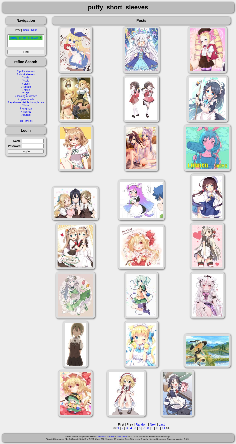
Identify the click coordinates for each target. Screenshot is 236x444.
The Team (122, 436)
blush (27, 83)
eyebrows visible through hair (27, 102)
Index (25, 30)
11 (163, 428)
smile (27, 90)
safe (26, 77)
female (27, 86)
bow (26, 105)
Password (14, 146)
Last (161, 424)
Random (141, 424)
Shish (112, 436)
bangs (26, 114)
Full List (23, 121)
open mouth (27, 99)
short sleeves (27, 74)
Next (33, 30)
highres (26, 111)
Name (16, 141)
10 (157, 428)
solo (26, 80)
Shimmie (102, 436)
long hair (27, 108)
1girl (26, 93)
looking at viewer (27, 96)
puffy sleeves (26, 71)
